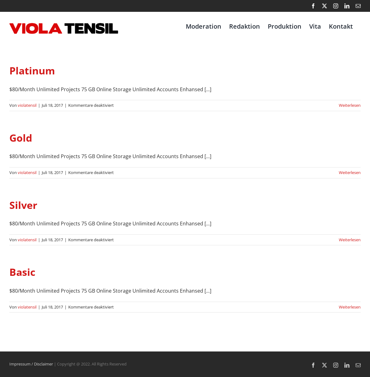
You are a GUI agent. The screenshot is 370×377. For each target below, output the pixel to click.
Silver (23, 205)
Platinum (32, 70)
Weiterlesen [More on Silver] (350, 240)
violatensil (27, 105)
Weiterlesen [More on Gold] (350, 172)
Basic (22, 272)
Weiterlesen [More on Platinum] (350, 105)
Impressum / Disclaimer (31, 364)
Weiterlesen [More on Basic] (350, 307)
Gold (20, 137)
